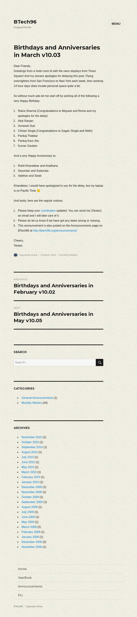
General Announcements (37, 397)
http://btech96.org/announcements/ (55, 230)
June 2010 (28, 462)
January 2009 (30, 536)
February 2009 (31, 531)
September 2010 (32, 447)
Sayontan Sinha (28, 254)
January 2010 (30, 482)
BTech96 (25, 22)
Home (22, 569)
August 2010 (30, 452)
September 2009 (32, 502)
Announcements (30, 586)
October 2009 (30, 497)
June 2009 (28, 517)
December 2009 (32, 487)
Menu (116, 23)
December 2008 (32, 541)
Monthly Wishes (68, 254)
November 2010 (32, 437)
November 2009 (32, 492)
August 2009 (30, 507)
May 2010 (28, 467)
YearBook (25, 577)
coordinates (48, 210)
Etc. (20, 595)
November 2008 (32, 546)
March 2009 (29, 526)
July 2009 (28, 512)
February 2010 (31, 477)
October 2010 (30, 442)
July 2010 (28, 457)
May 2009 (28, 521)
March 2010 (29, 472)
